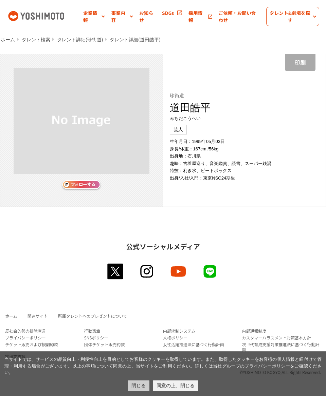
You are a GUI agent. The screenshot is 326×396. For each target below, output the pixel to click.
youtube (179, 271)
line (210, 271)
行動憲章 (92, 331)
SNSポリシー (96, 337)
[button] (94, 16)
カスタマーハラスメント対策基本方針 (276, 337)
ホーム (8, 39)
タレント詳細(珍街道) (80, 39)
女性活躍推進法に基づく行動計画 (193, 344)
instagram (147, 271)
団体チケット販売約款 (104, 344)
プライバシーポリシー (25, 337)
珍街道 (177, 95)
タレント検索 (36, 39)
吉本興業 (45, 15)
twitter (116, 271)
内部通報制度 (254, 331)
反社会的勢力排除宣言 (25, 331)
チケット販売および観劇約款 (31, 344)
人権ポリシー (175, 337)
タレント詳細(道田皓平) (135, 39)
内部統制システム (179, 331)
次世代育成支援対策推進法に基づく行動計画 (281, 346)
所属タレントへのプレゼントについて (92, 316)
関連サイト (38, 316)
